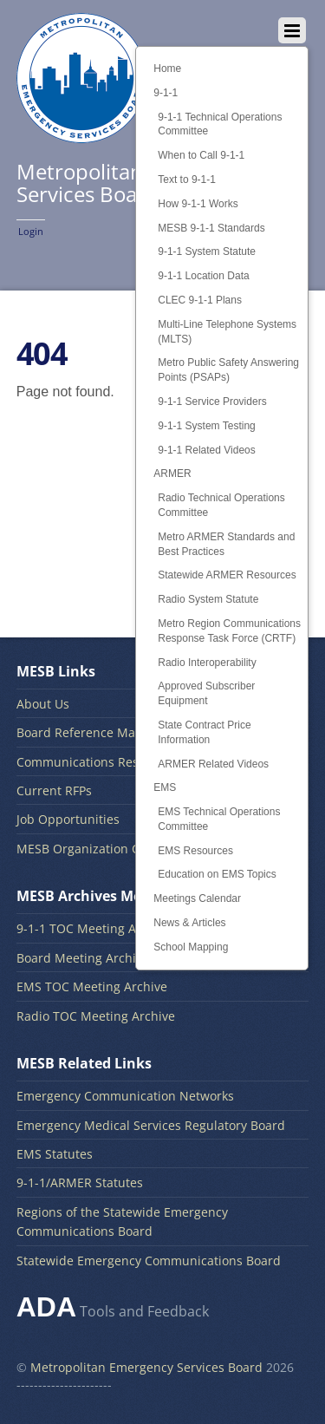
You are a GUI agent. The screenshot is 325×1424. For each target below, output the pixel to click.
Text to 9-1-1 (187, 179)
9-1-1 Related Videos (207, 450)
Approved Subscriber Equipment (206, 693)
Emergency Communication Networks (125, 1096)
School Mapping (190, 947)
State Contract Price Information (204, 732)
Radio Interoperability (207, 662)
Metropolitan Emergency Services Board (146, 1367)
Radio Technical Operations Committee (221, 505)
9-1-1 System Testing (207, 426)
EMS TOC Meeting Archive (91, 986)
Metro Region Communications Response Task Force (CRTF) (229, 630)
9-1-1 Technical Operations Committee (220, 124)
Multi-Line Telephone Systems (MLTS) (227, 331)
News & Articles (189, 923)
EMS (164, 787)
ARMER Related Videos (213, 764)
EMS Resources (195, 851)
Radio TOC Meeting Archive (95, 1016)
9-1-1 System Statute (207, 251)
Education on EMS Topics (217, 874)
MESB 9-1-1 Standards (211, 228)
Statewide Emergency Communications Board (148, 1260)
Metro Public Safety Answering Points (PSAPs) (228, 369)
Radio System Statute (208, 599)
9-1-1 (165, 93)
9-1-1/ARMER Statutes (79, 1182)
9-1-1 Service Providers (212, 401)
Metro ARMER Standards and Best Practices (226, 544)
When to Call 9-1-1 (201, 155)
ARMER (172, 473)
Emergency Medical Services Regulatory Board (150, 1125)
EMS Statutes (54, 1154)
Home (167, 68)
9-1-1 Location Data (203, 276)
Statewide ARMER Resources (227, 575)
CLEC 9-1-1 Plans (200, 300)
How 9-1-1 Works (197, 204)
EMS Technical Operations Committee (219, 819)
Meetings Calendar (197, 898)
